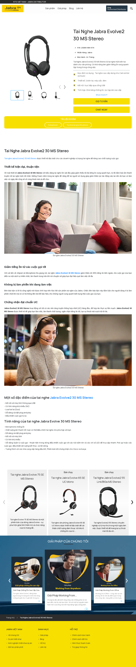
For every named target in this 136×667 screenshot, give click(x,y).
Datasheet (53, 125)
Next (65, 86)
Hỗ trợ (42, 643)
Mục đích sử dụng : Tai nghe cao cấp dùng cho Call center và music (103, 74)
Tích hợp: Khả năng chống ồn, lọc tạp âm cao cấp (99, 90)
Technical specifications (77, 125)
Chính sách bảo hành (81, 635)
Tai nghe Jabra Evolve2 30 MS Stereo (20, 158)
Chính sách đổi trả (79, 639)
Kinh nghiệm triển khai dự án (20, 643)
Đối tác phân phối (15, 647)
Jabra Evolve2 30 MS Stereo (71, 397)
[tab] (17, 95)
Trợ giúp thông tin (80, 647)
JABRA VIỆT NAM (14, 629)
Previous (59, 86)
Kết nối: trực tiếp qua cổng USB (91, 85)
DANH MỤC (43, 629)
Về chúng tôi (13, 635)
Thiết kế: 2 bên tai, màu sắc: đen (92, 80)
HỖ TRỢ (74, 629)
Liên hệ (79, 8)
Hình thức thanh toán (81, 643)
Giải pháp (44, 635)
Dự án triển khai (14, 639)
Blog (71, 8)
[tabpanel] (37, 58)
